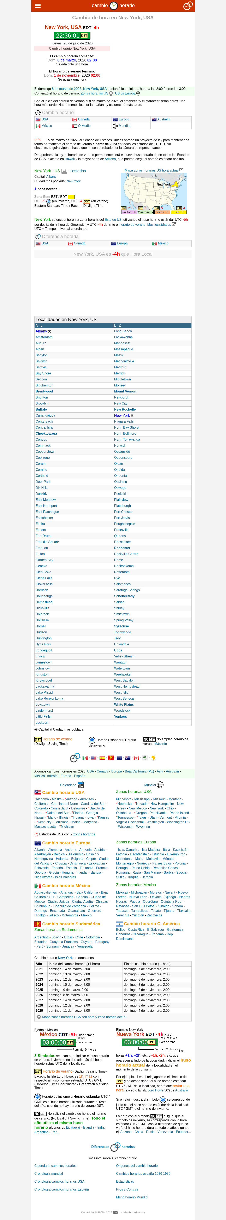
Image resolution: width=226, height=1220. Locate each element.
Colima (94, 906)
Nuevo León (138, 897)
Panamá (157, 934)
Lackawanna (123, 337)
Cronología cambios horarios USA (59, 1181)
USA (42, 119)
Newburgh (121, 397)
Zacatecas (154, 915)
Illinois (63, 817)
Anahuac (66, 892)
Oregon (141, 813)
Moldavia (153, 859)
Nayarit (170, 892)
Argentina (41, 937)
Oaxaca (156, 897)
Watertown (122, 668)
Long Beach (123, 331)
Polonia (180, 863)
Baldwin (41, 361)
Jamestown (44, 662)
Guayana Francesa (64, 942)
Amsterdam (44, 337)
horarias (128, 1147)
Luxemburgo (176, 854)
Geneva (41, 566)
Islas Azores (43, 877)
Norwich (120, 445)
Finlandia (86, 868)
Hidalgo (40, 915)
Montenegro (125, 863)
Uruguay (68, 946)
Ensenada (57, 910)
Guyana (86, 942)
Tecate (156, 910)
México (44, 126)
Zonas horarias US (94, 93)
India (101, 1127)
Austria (99, 849)
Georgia (92, 813)
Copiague (43, 457)
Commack (43, 445)
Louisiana (61, 822)
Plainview (121, 499)
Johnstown (44, 668)
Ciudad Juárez (58, 901)
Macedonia (124, 859)
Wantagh (120, 662)
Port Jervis (122, 518)
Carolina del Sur (93, 804)
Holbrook (42, 614)
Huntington (44, 638)
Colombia (93, 937)
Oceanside (122, 451)
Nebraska (125, 804)
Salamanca (122, 584)
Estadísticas (125, 1181)
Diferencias (100, 1147)
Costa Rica (136, 929)
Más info (160, 743)
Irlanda (82, 872)
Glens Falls (44, 578)
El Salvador (155, 929)
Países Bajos (162, 863)
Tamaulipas (139, 910)
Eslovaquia (97, 863)
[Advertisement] (155, 52)
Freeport (42, 548)
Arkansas (87, 799)
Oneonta (120, 475)
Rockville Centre (126, 554)
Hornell (41, 626)
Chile (79, 937)
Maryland (90, 822)
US (57, 171)
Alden (40, 349)
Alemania (55, 849)
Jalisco (53, 915)
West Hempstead (126, 686)
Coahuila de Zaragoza (69, 906)
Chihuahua (42, 906)
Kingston (42, 674)
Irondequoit (44, 650)
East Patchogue (47, 512)
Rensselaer (122, 542)
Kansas (103, 817)
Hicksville (42, 608)
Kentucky (45, 822)
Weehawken (123, 674)
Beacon (41, 379)
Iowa (90, 817)
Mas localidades (161, 224)
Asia (160, 771)
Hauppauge (44, 596)
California (41, 804)
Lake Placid (44, 692)
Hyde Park (43, 644)
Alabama (42, 799)
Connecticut (59, 808)
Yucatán (138, 915)
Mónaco (168, 859)
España (79, 776)
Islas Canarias (128, 849)
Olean (118, 463)
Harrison (42, 590)
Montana (174, 799)
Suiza (120, 877)
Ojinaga (170, 897)
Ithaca (40, 656)
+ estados (77, 171)
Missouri (159, 799)
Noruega (143, 863)
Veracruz (122, 915)
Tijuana (168, 910)
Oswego (120, 487)
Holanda (62, 859)
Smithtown (122, 614)
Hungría (67, 872)
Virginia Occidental (130, 822)
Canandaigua (45, 415)
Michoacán (139, 892)
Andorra (71, 849)
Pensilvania (158, 813)
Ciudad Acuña (82, 901)
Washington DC (178, 822)
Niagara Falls (124, 421)
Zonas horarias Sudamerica (58, 929)
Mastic (119, 355)
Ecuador (40, 942)
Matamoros (70, 915)
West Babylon (124, 680)
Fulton (40, 554)
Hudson (41, 632)
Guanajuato (76, 910)
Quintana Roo (171, 901)
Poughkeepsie (124, 524)
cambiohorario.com (132, 1212)
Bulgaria (77, 859)
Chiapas (102, 901)
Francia (101, 868)
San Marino (152, 872)
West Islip (121, 692)
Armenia (85, 849)
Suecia (181, 872)
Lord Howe (155, 1090)
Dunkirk (41, 493)
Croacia (61, 863)
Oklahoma (123, 813)
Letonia (121, 854)
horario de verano (132, 224)
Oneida (119, 469)
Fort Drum (43, 536)
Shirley (119, 608)
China (139, 1132)
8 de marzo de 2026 (66, 89)
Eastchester (44, 518)
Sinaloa (163, 906)
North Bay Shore (126, 427)
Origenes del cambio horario (137, 1165)
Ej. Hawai (73, 1127)
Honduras (123, 934)
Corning (41, 469)
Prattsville (121, 530)
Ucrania (147, 877)
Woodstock (122, 710)
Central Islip (44, 427)
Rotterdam (122, 572)
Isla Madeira (151, 849)
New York (42, 171)
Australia (161, 119)
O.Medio (81, 126)
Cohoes (41, 439)
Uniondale (121, 644)
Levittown (43, 704)
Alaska (57, 799)
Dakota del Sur (58, 813)
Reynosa (122, 906)
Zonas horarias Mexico (136, 885)
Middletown (122, 379)
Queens (120, 536)
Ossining (120, 481)
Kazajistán (180, 849)
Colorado (41, 808)
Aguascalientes (45, 892)
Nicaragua (141, 934)
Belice (120, 929)
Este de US (113, 219)
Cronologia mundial (48, 1173)
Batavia (41, 367)
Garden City (44, 560)
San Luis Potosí (143, 906)
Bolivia (56, 937)
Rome (118, 560)
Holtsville (42, 620)
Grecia (54, 872)
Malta (139, 859)
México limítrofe (46, 776)
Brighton (42, 397)
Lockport (42, 722)
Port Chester (123, 512)
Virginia (180, 817)
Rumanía (123, 872)
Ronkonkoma (124, 566)
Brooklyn (42, 403)
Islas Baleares (65, 877)
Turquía (133, 877)
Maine (76, 822)
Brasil (68, 937)
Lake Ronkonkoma (49, 698)
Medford (120, 367)
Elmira (40, 524)
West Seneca (124, 698)
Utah (153, 817)
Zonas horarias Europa (136, 842)
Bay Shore (43, 373)
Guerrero (94, 910)
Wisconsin (125, 826)
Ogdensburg (123, 457)
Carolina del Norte (64, 804)
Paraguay (102, 942)
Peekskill (120, 493)
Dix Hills (42, 487)
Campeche (65, 897)
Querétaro (150, 901)
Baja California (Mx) (139, 771)
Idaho (52, 817)
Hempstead (44, 602)
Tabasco (122, 910)
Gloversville (44, 584)
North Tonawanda (127, 439)
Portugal (122, 868)
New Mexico (138, 808)
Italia (166, 849)
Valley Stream (124, 656)
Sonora (177, 906)
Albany (51, 176)
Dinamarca (77, 863)
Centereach (44, 421)
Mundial (121, 126)
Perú (39, 946)
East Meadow (46, 499)
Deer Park (43, 481)
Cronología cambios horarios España (61, 1189)
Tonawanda (122, 632)
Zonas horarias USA (133, 791)
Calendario (68, 785)
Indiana (78, 817)
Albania (39, 849)
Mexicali (122, 892)
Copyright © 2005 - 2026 (96, 1212)
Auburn (41, 343)
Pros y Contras (127, 1189)
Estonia (71, 868)
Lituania (158, 854)
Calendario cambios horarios (55, 1165)
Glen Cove (43, 572)
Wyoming (143, 826)
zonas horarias (84, 834)
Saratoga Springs (127, 590)
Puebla (135, 901)
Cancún (82, 897)
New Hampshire (162, 804)
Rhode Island (179, 813)
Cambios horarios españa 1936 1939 (143, 1173)
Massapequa (123, 349)
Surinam (52, 946)
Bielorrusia (75, 854)
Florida (78, 813)
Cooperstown (45, 451)
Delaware (78, 808)
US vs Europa (128, 93)
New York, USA (95, 89)
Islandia (95, 872)
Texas (142, 817)
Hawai (38, 817)
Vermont (166, 817)
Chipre (91, 859)
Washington (155, 822)
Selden (119, 602)
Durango (40, 910)
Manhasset (122, 343)
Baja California (87, 892)
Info (37, 140)
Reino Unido (140, 868)
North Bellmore (125, 433)
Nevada (142, 804)
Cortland (42, 475)
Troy (117, 638)
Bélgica (59, 854)
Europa (121, 119)
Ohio (170, 808)
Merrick (119, 373)
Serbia (168, 872)
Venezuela (85, 946)
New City (120, 403)
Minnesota (123, 799)
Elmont (41, 530)
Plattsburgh (122, 506)
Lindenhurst (44, 710)
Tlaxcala (183, 910)
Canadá (81, 119)
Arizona (110, 159)
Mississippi (142, 799)
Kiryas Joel (44, 680)
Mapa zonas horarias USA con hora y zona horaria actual (81, 1017)
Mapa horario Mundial (132, 1197)
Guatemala (175, 929)
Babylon (42, 355)
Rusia (136, 872)
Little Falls (43, 716)
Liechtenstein (139, 854)
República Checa (165, 868)
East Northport (46, 506)
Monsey (120, 385)
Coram (41, 463)
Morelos (156, 892)
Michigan (67, 826)
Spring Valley (123, 620)
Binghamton (44, 385)
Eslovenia (41, 868)
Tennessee (125, 817)
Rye (117, 578)
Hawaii (70, 159)
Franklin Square (47, 542)
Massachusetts (45, 826)
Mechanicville (124, 361)
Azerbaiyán (42, 854)
